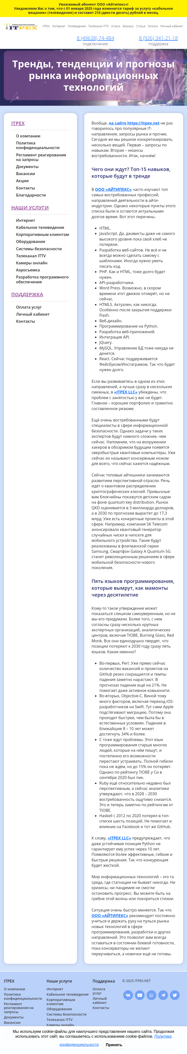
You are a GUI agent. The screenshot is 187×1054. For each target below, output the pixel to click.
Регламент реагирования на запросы (41, 157)
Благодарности (31, 195)
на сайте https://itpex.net (134, 123)
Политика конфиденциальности (38, 145)
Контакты (25, 188)
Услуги (115, 26)
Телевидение (77, 26)
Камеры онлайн (31, 263)
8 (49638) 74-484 (95, 38)
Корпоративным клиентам (42, 234)
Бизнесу (128, 26)
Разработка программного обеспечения (42, 279)
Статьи (141, 26)
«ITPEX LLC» (126, 392)
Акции (22, 181)
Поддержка (27, 295)
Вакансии (25, 173)
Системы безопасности (39, 249)
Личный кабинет (171, 26)
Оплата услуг (29, 307)
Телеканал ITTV (98, 26)
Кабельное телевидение (40, 227)
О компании (28, 136)
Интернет (58, 26)
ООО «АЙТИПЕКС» (113, 189)
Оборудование (30, 241)
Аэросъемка (28, 270)
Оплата (153, 26)
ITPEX (46, 26)
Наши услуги (30, 208)
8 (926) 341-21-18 (158, 38)
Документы (27, 166)
